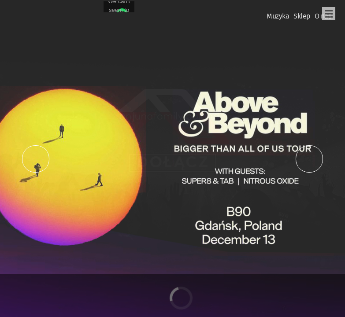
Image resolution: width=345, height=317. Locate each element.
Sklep (301, 16)
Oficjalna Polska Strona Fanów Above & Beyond (26, 11)
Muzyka (278, 16)
